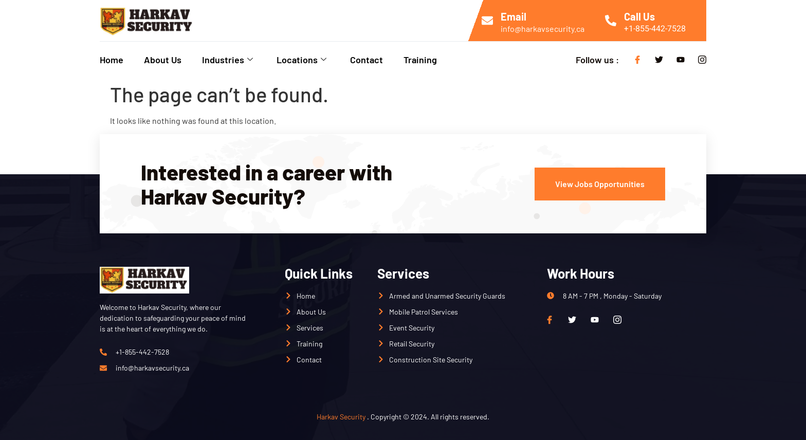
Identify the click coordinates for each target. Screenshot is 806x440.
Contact (366, 59)
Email (513, 16)
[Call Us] (610, 20)
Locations (301, 59)
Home (111, 59)
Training (420, 59)
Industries (227, 59)
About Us (162, 59)
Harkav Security (341, 416)
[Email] (487, 20)
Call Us (639, 16)
